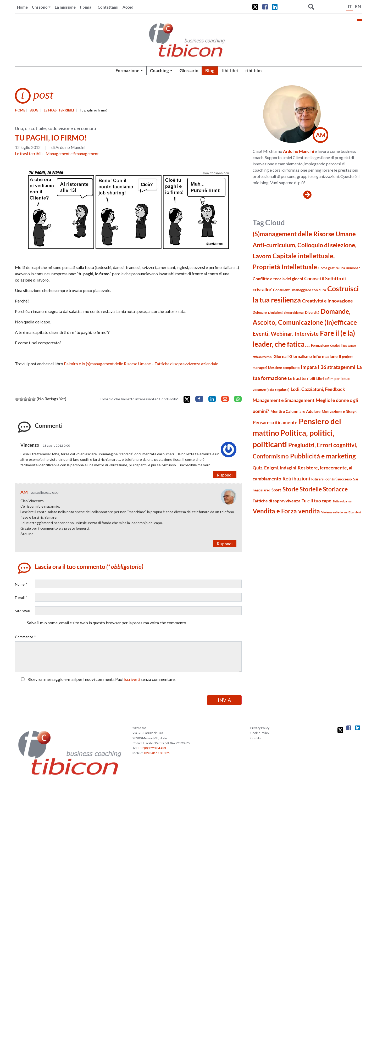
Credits (255, 738)
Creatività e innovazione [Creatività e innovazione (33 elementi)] (327, 301)
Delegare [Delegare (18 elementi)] (260, 312)
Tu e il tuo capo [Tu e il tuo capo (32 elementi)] (316, 500)
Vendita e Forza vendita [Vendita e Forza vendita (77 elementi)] (286, 511)
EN (358, 6)
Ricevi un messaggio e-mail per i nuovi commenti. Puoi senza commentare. (97, 679)
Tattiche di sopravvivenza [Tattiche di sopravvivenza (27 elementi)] (276, 500)
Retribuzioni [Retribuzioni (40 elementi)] (296, 478)
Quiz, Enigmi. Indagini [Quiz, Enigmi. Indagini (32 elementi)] (274, 467)
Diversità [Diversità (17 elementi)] (312, 313)
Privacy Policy (259, 728)
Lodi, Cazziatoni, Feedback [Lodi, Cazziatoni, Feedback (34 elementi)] (318, 389)
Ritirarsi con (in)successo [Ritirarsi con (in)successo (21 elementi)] (331, 479)
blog (34, 110)
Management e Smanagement (72, 153)
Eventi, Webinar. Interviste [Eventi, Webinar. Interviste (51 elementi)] (286, 333)
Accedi (129, 7)
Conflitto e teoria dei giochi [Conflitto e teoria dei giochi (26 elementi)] (278, 278)
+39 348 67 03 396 (156, 753)
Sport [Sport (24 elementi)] (276, 489)
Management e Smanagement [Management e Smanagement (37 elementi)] (283, 400)
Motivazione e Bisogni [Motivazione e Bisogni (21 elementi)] (340, 411)
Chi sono (40, 7)
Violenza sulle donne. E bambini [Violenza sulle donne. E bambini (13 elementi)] (341, 512)
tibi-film (253, 70)
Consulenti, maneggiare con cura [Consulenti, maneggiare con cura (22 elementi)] (299, 290)
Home (22, 7)
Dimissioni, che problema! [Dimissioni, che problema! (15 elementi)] (286, 312)
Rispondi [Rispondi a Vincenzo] (224, 474)
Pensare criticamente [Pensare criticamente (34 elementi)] (275, 422)
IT (350, 6)
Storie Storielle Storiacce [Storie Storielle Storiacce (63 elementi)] (315, 489)
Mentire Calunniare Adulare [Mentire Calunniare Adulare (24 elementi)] (295, 411)
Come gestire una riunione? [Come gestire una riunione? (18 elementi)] (339, 268)
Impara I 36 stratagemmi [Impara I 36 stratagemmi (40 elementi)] (328, 367)
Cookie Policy (259, 733)
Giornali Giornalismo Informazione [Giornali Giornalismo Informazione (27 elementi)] (306, 356)
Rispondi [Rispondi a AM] (224, 543)
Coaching (159, 70)
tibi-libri (230, 70)
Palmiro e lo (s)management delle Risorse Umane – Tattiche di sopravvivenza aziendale (141, 363)
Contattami (108, 7)
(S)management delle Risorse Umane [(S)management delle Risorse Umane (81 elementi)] (304, 234)
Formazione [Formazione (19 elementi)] (320, 345)
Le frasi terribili (59, 110)
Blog (209, 70)
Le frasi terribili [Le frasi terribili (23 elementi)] (301, 378)
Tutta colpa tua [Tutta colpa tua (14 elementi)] (342, 501)
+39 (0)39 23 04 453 (152, 748)
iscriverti (132, 679)
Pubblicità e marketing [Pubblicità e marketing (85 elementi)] (323, 456)
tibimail (86, 7)
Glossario (189, 70)
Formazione (127, 70)
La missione (65, 7)
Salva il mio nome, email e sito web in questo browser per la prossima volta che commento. (107, 622)
